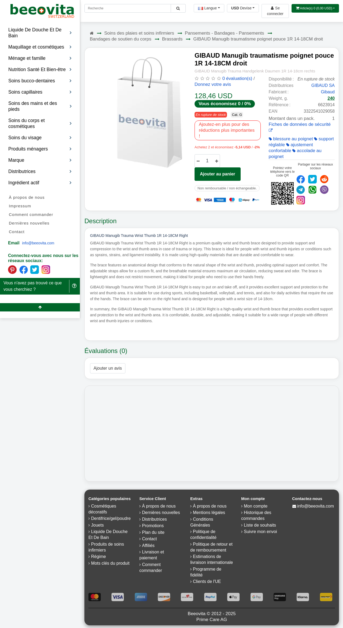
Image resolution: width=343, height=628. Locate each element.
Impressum (20, 206)
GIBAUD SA (323, 85)
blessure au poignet (291, 138)
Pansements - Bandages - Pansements (224, 33)
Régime (98, 556)
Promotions (153, 525)
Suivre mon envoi (260, 531)
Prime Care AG (211, 619)
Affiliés (148, 545)
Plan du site (153, 532)
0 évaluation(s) (237, 78)
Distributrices (40, 171)
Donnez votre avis (213, 84)
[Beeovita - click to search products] (178, 8)
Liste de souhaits (260, 525)
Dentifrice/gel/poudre (111, 518)
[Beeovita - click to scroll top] (40, 307)
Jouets (97, 525)
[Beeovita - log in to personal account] (275, 11)
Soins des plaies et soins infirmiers (139, 33)
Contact (17, 231)
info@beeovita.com (38, 243)
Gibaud (328, 92)
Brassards (172, 39)
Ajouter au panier (217, 174)
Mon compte (255, 506)
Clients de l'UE (207, 581)
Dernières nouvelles (29, 223)
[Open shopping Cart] (315, 8)
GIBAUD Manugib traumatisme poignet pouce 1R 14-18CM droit (258, 39)
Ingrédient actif (40, 182)
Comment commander (31, 214)
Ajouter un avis (108, 368)
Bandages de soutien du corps (120, 39)
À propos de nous (27, 197)
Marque (40, 160)
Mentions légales (209, 512)
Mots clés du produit (110, 563)
